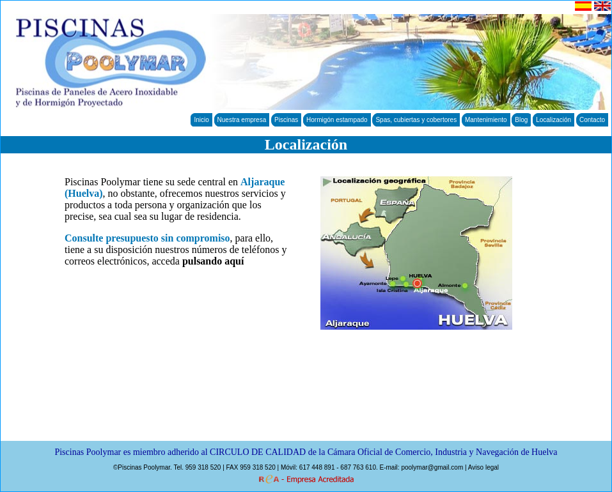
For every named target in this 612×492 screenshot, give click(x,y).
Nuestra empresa (242, 119)
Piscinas (286, 119)
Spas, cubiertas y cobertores (416, 119)
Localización (553, 119)
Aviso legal (483, 467)
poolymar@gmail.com (432, 467)
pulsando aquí (213, 261)
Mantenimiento (486, 119)
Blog (521, 119)
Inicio (201, 119)
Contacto (592, 119)
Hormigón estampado (337, 119)
